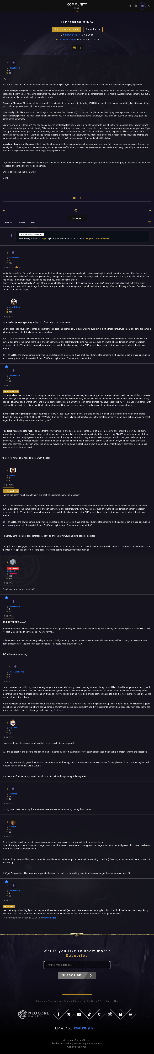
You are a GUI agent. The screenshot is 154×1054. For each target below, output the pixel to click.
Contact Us (109, 1001)
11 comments (77, 218)
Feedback (93, 29)
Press (41, 1001)
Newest (9, 222)
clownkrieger (72, 35)
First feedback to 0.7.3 (31, 234)
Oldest (21, 222)
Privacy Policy (85, 1001)
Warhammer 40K (67, 29)
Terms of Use (59, 1001)
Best (33, 222)
